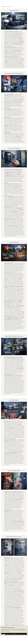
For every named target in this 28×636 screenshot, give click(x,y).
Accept (14, 633)
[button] (3, 2)
